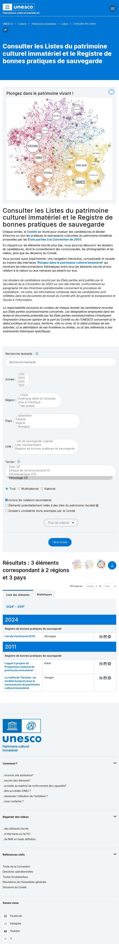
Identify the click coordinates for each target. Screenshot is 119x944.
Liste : (9, 446)
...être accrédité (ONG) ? (17, 790)
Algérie (46, 423)
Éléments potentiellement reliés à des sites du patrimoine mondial (51, 505)
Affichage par (76, 586)
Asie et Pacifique (38, 402)
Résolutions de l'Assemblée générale (24, 881)
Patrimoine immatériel (44, 23)
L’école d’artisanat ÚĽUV (20, 636)
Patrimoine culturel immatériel (21, 12)
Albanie (46, 419)
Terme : (12, 462)
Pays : (9, 421)
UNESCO (8, 23)
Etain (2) (59, 467)
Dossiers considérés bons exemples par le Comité (40, 510)
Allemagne (46, 426)
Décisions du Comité (14, 887)
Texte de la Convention (16, 866)
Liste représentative (45, 445)
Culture (22, 23)
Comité (32, 231)
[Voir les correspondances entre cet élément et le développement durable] (101, 564)
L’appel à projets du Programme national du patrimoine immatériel (19, 667)
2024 (21, 378)
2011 (20, 606)
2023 (21, 381)
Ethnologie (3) (59, 478)
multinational (29, 488)
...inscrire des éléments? (16, 780)
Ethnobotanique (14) (59, 474)
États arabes (38, 406)
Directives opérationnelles (18, 871)
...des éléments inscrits (16, 828)
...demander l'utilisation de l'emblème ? (25, 796)
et (100, 586)
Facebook (12, 916)
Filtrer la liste (60, 542)
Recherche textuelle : (21, 353)
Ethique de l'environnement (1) (59, 470)
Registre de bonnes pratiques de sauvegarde (45, 448)
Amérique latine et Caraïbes (38, 398)
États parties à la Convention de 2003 (54, 239)
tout (12, 488)
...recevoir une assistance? (18, 775)
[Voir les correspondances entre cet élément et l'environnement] (89, 564)
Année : (10, 379)
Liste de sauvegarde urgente (45, 441)
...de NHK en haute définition (19, 839)
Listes (65, 23)
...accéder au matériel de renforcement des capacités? (34, 785)
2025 (21, 374)
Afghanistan (46, 415)
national (49, 488)
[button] (5, 32)
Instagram (12, 923)
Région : (10, 400)
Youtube (11, 931)
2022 (21, 385)
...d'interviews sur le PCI (16, 833)
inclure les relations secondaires (28, 500)
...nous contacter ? (13, 801)
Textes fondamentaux (15, 876)
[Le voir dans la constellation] (77, 564)
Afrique (38, 395)
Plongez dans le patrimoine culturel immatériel (70, 262)
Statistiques (44, 594)
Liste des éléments (18, 594)
